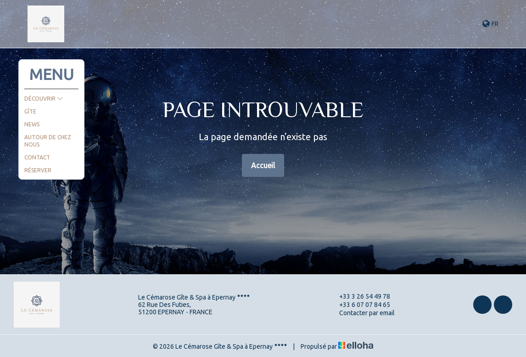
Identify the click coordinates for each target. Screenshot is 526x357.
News (31, 124)
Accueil (263, 165)
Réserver (37, 170)
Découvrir (43, 99)
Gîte (30, 111)
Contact (37, 157)
